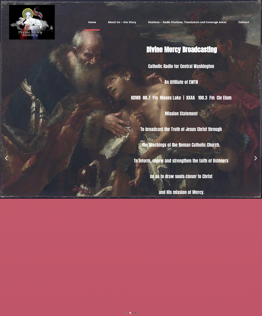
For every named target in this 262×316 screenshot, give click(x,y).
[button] (6, 158)
